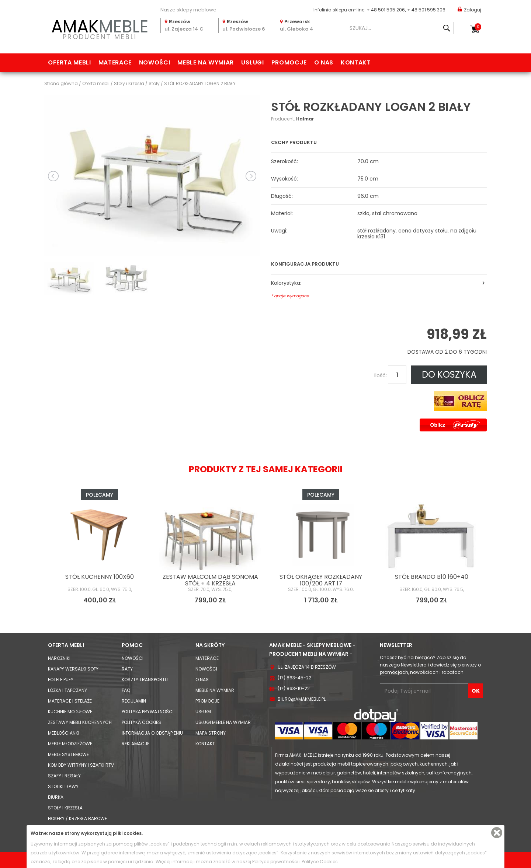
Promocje (289, 62)
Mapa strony (210, 733)
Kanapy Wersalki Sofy (73, 669)
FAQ (126, 690)
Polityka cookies (141, 722)
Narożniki (59, 658)
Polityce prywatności (275, 861)
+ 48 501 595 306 (426, 10)
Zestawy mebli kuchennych (80, 722)
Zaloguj (469, 9)
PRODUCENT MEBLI (99, 28)
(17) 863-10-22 (294, 688)
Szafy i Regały (64, 776)
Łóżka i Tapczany (67, 690)
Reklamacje (135, 744)
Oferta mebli (69, 62)
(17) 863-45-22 (294, 678)
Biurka (55, 797)
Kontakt (356, 62)
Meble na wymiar (205, 62)
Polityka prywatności (148, 711)
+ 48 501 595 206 (386, 10)
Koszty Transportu (145, 679)
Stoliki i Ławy (63, 786)
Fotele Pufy (60, 679)
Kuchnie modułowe (70, 711)
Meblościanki (63, 733)
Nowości (154, 62)
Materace (115, 62)
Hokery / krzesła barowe (77, 818)
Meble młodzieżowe (70, 744)
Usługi (252, 62)
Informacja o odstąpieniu (152, 733)
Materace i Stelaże (70, 701)
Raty (127, 669)
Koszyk (478, 27)
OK (476, 690)
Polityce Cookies (320, 861)
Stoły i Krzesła (65, 808)
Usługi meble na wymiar (223, 722)
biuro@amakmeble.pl (302, 699)
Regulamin (134, 701)
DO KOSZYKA (449, 374)
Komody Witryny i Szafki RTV (81, 765)
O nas (323, 62)
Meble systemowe (68, 754)
